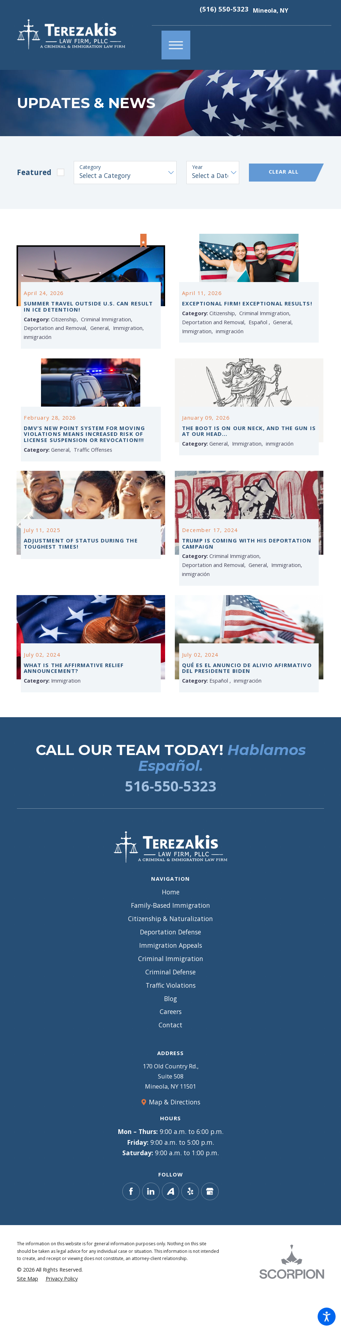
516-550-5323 (170, 818)
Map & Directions (174, 1134)
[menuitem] (170, 925)
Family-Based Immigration (170, 938)
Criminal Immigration (170, 991)
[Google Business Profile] (210, 1224)
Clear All (284, 171)
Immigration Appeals (170, 978)
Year (197, 167)
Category (90, 167)
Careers (171, 1044)
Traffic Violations (171, 1018)
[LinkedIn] (151, 1224)
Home (170, 925)
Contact (170, 1058)
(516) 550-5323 (224, 9)
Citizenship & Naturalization (170, 951)
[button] (327, 1317)
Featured (34, 172)
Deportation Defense (170, 964)
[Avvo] (170, 1224)
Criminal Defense (170, 1004)
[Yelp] (190, 1224)
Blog (170, 1031)
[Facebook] (131, 1224)
